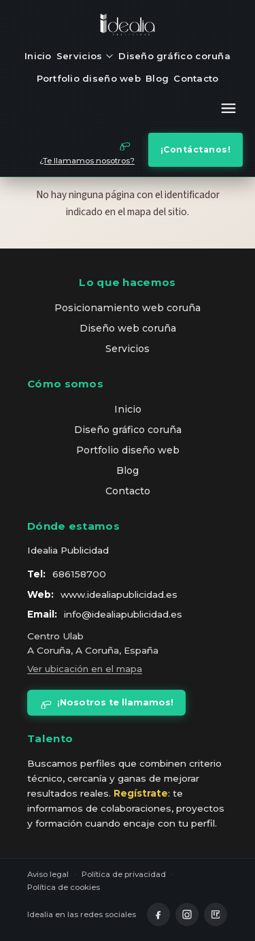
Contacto (195, 78)
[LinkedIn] (215, 914)
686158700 (79, 574)
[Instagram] (187, 914)
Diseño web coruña (128, 328)
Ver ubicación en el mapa (84, 668)
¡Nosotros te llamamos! (106, 703)
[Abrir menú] (229, 110)
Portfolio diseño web (89, 78)
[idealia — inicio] (128, 24)
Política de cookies (63, 887)
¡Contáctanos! (195, 149)
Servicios (85, 55)
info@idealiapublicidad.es (123, 614)
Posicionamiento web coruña (127, 308)
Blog (157, 78)
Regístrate (141, 793)
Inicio (38, 55)
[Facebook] (158, 914)
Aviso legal (48, 874)
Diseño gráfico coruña (174, 55)
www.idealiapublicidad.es (119, 594)
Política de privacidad (124, 874)
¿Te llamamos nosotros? (87, 160)
